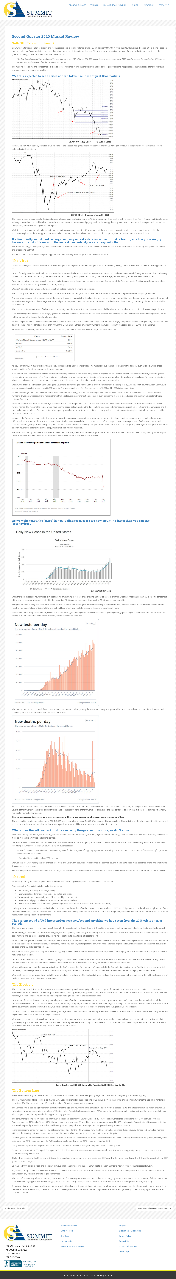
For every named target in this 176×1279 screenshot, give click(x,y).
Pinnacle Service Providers (114, 5)
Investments (66, 1241)
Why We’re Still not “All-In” (15, 1208)
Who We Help (67, 1230)
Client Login (149, 5)
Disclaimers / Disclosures (130, 1230)
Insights (134, 5)
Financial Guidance (77, 5)
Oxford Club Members (128, 1246)
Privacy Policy (125, 1236)
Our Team (65, 1236)
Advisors (94, 5)
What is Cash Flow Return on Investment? (154, 1208)
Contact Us (163, 5)
